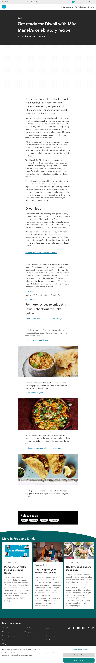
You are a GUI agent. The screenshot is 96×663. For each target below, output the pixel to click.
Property (49, 632)
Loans (38, 2)
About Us (5, 628)
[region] (48, 654)
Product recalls (29, 628)
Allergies (27, 632)
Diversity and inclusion (10, 636)
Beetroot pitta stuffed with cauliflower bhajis (43, 318)
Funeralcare (31, 2)
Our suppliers (51, 636)
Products (34, 520)
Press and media (30, 636)
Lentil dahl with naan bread (36, 340)
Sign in (91, 2)
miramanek (31, 299)
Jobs (48, 628)
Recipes (43, 520)
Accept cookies (79, 660)
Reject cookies (79, 655)
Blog (20, 18)
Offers (75, 1)
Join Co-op (84, 2)
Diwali (24, 520)
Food (4, 2)
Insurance (10, 2)
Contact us (50, 640)
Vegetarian (54, 520)
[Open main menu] (91, 7)
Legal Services (20, 2)
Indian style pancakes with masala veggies (43, 448)
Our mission (6, 632)
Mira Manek (30, 291)
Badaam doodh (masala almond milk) (41, 253)
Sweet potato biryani (34, 392)
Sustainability (7, 640)
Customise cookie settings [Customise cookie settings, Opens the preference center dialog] (79, 649)
